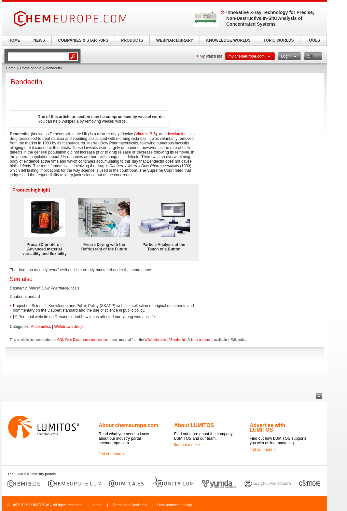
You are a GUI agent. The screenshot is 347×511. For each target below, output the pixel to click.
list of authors (200, 340)
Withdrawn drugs (69, 326)
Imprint (97, 505)
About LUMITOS (194, 425)
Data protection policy (174, 505)
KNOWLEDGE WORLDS (228, 40)
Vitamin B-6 (145, 134)
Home (10, 68)
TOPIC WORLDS (278, 40)
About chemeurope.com (128, 425)
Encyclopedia (30, 68)
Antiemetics (41, 326)
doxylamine (177, 134)
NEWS (39, 40)
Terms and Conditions (130, 505)
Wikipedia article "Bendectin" (165, 340)
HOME (14, 40)
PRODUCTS (132, 40)
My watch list (211, 56)
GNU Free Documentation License (82, 340)
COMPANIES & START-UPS (83, 40)
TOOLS (313, 40)
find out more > (112, 454)
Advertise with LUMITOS (267, 428)
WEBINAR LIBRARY (174, 40)
